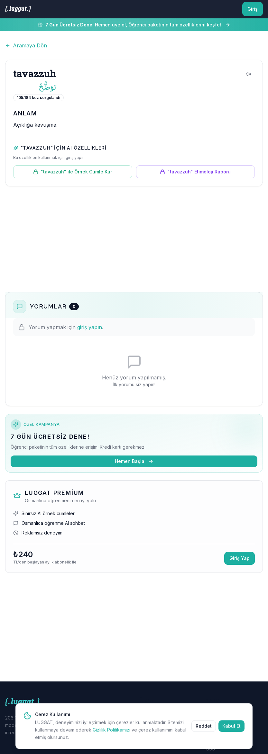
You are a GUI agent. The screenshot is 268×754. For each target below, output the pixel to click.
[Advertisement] (134, 239)
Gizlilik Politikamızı (111, 732)
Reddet (204, 728)
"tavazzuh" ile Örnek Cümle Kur (72, 171)
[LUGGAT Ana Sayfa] (18, 9)
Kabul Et (231, 728)
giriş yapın (89, 327)
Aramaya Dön (26, 45)
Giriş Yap (239, 558)
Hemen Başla (134, 461)
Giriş (252, 9)
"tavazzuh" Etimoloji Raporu (195, 171)
